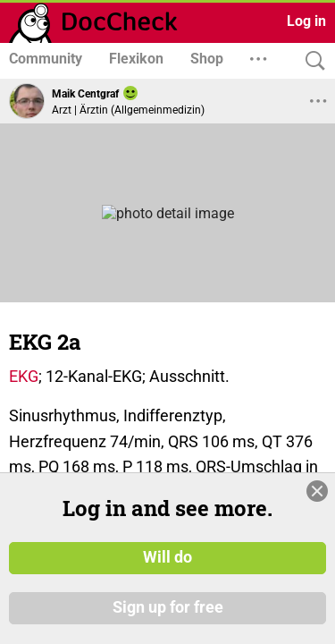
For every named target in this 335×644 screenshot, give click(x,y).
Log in (306, 21)
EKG (23, 376)
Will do (167, 557)
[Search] (311, 61)
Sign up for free (168, 607)
